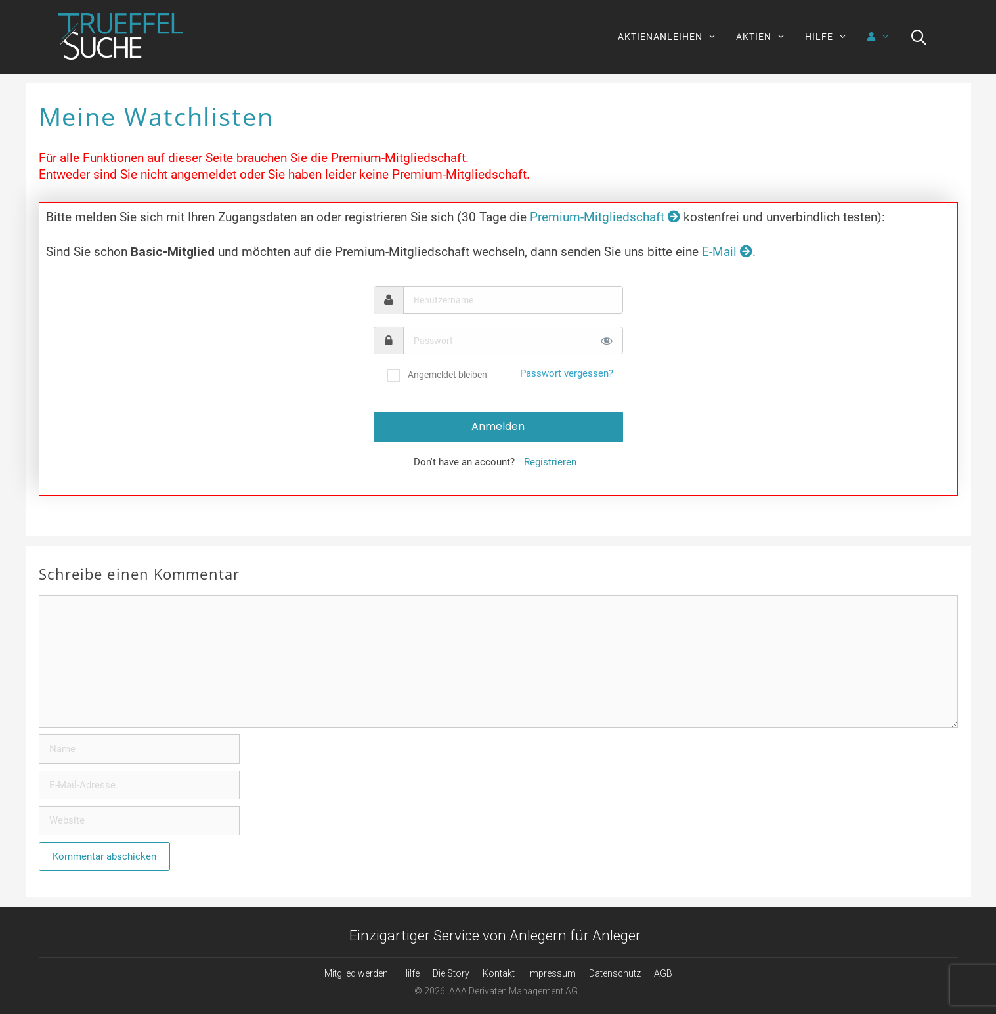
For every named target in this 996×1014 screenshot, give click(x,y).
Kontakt (499, 973)
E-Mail (727, 251)
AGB (663, 973)
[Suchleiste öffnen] (918, 36)
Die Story (451, 973)
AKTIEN (765, 36)
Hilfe (410, 973)
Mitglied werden (356, 973)
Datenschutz (615, 973)
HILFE (831, 36)
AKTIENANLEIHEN (672, 36)
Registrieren (550, 462)
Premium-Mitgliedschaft (605, 216)
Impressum (552, 973)
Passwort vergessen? (566, 373)
